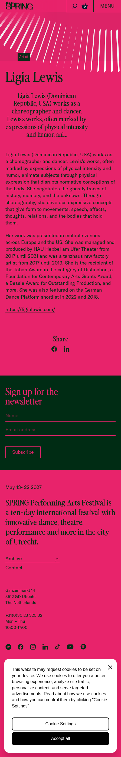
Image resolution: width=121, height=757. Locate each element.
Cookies (12, 723)
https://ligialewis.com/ (30, 309)
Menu (107, 6)
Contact (13, 568)
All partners (16, 697)
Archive (13, 558)
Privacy (11, 716)
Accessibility (17, 730)
